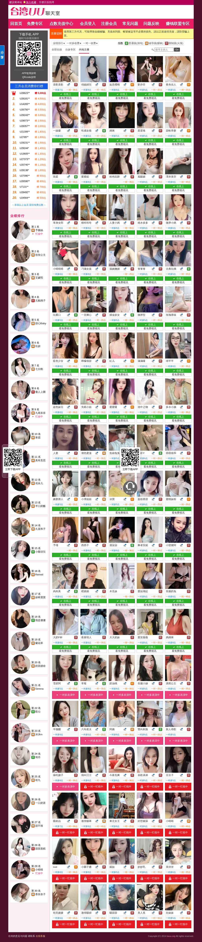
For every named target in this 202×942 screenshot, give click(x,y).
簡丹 (37, 757)
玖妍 (37, 346)
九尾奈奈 (40, 412)
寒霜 (37, 437)
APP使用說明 (29, 73)
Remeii (39, 574)
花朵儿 (39, 483)
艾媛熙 (39, 277)
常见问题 (130, 23)
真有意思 (40, 460)
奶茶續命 (40, 665)
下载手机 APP (29, 34)
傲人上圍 (40, 391)
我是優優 (40, 620)
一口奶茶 (40, 802)
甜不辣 (39, 825)
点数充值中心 (61, 23)
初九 (37, 780)
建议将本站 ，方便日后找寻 (31, 2)
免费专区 (35, 23)
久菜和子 (40, 528)
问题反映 (151, 23)
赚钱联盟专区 (178, 23)
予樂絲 (39, 230)
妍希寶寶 (40, 597)
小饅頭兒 (40, 551)
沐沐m (39, 734)
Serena (39, 688)
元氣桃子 (40, 300)
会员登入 (88, 23)
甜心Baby (40, 323)
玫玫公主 (40, 254)
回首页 (16, 23)
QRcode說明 (29, 77)
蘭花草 (39, 643)
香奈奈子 (40, 894)
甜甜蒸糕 (40, 848)
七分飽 (39, 369)
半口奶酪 (40, 506)
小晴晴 (39, 869)
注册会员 (109, 23)
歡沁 (37, 711)
